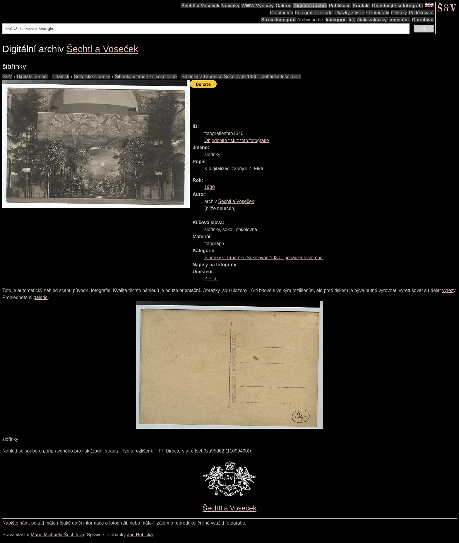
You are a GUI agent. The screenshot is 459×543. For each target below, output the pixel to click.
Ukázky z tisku (349, 12)
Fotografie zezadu (314, 12)
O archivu (423, 19)
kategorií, (336, 19)
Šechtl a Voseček (200, 5)
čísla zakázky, (372, 19)
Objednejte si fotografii (397, 5)
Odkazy (399, 12)
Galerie (283, 5)
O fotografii (377, 12)
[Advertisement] (296, 103)
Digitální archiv (310, 5)
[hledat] (205, 28)
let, (352, 19)
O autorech (281, 12)
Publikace (340, 5)
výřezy (448, 290)
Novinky (230, 5)
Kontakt (361, 5)
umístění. (400, 19)
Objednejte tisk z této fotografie (236, 140)
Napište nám (15, 522)
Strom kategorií (278, 19)
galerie (41, 297)
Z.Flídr (211, 278)
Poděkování (421, 12)
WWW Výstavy (258, 5)
